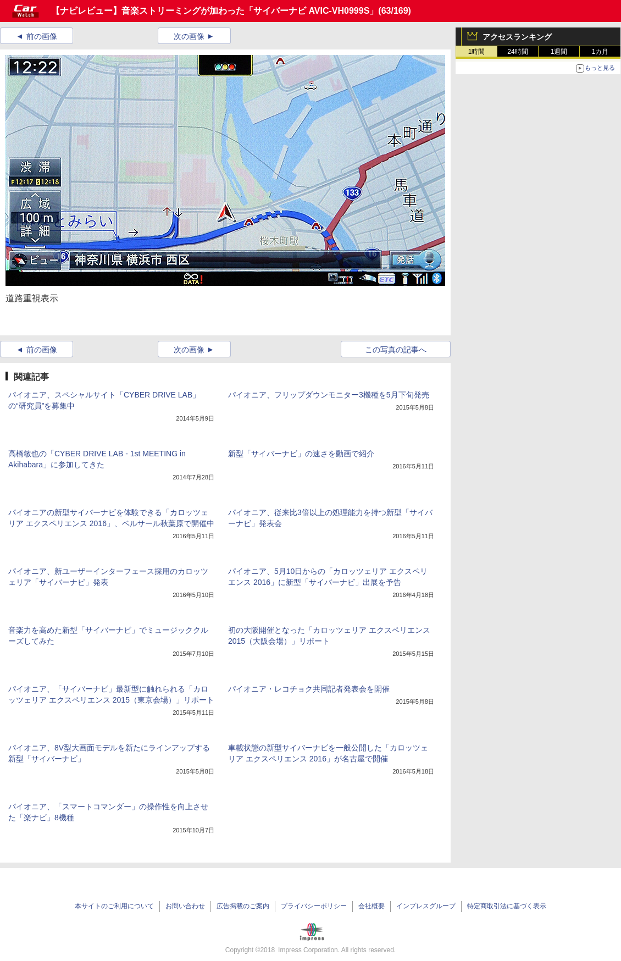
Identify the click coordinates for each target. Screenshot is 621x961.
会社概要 (371, 906)
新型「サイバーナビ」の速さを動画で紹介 (301, 453)
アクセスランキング (517, 36)
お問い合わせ (185, 906)
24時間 (517, 52)
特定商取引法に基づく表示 (506, 906)
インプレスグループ (426, 906)
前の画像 (41, 36)
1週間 (559, 52)
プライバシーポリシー (314, 906)
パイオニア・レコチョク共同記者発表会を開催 (309, 688)
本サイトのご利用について (114, 906)
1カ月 (600, 52)
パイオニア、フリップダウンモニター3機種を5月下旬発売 (328, 394)
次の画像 (189, 36)
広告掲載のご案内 (243, 906)
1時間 (476, 52)
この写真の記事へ (395, 349)
